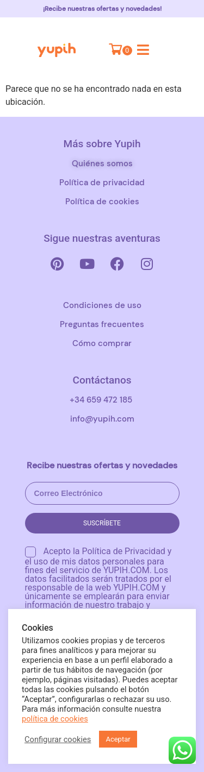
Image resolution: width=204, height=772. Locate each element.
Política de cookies (102, 201)
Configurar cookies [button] (57, 739)
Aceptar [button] (118, 739)
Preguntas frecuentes (102, 324)
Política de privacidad (102, 182)
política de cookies (55, 719)
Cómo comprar (102, 343)
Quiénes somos (102, 163)
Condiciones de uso (102, 305)
